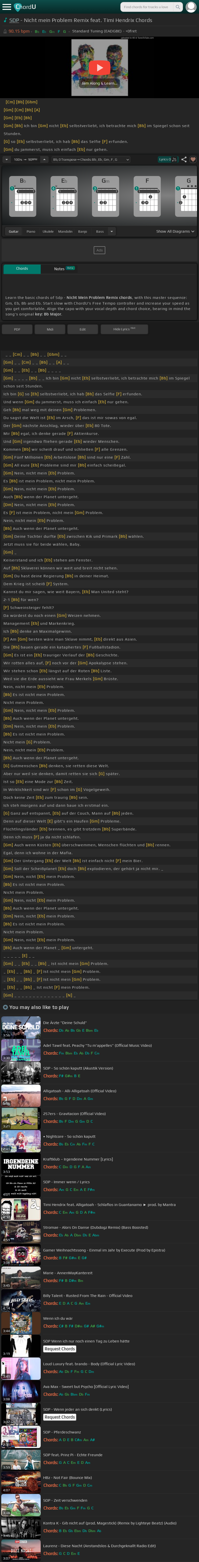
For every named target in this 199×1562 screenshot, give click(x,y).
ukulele (48, 231)
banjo (82, 231)
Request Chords (60, 1348)
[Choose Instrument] (111, 231)
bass (100, 231)
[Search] (177, 7)
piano (31, 231)
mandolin (65, 231)
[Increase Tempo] (44, 159)
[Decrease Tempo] (6, 159)
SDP (14, 20)
